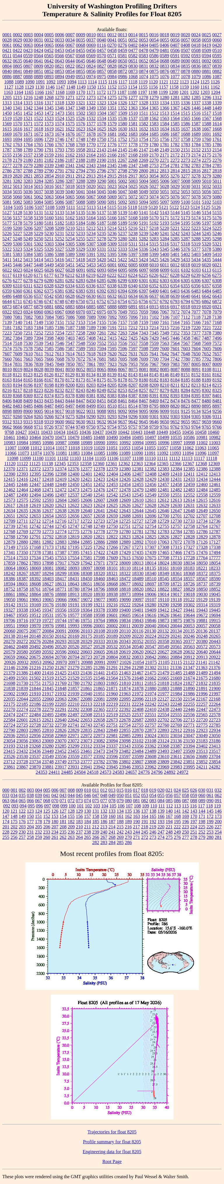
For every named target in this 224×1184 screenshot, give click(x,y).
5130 (28, 212)
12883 (60, 542)
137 (144, 811)
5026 (143, 186)
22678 (125, 719)
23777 (86, 761)
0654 (154, 60)
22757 (150, 725)
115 (185, 805)
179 (46, 821)
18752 (9, 589)
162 (128, 816)
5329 (80, 249)
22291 (60, 709)
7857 (80, 364)
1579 (112, 123)
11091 (150, 453)
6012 (175, 264)
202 (14, 826)
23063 (35, 740)
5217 (143, 228)
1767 (59, 144)
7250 (17, 332)
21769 (60, 683)
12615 (202, 500)
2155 (7, 155)
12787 (214, 531)
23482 (125, 751)
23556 (60, 756)
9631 (91, 421)
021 (169, 790)
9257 (7, 416)
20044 (176, 625)
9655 (185, 421)
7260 (91, 332)
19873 (163, 620)
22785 (214, 725)
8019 (17, 369)
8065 (101, 369)
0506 (175, 50)
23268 (35, 746)
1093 (61, 81)
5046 (112, 191)
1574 (59, 123)
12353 (73, 463)
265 (87, 837)
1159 (184, 87)
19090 (125, 599)
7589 (80, 348)
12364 (150, 463)
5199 (7, 228)
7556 (122, 343)
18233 (214, 568)
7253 (49, 332)
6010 (154, 264)
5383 (17, 254)
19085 (112, 599)
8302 (206, 390)
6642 (206, 296)
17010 (150, 542)
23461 (86, 751)
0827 (101, 66)
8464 (133, 400)
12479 (138, 489)
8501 (101, 406)
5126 (216, 207)
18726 (189, 583)
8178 (122, 379)
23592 (99, 756)
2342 (80, 165)
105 (112, 805)
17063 (163, 542)
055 (161, 795)
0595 (217, 55)
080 (128, 800)
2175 (206, 155)
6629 (80, 296)
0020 (185, 34)
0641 (38, 60)
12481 (163, 489)
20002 (112, 625)
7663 (28, 359)
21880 (150, 688)
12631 (189, 505)
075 (95, 800)
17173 (48, 547)
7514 (7, 343)
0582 (133, 55)
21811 (137, 683)
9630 (80, 421)
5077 (185, 196)
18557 (189, 578)
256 (14, 837)
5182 (59, 223)
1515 (185, 113)
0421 (7, 50)
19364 (86, 610)
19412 (163, 610)
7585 (49, 348)
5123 (184, 207)
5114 (101, 207)
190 (136, 821)
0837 (206, 66)
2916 (122, 175)
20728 (99, 657)
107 (129, 805)
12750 (112, 526)
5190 (133, 223)
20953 (35, 662)
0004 (38, 34)
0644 (70, 60)
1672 (38, 134)
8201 (80, 385)
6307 (206, 280)
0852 (49, 71)
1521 (28, 118)
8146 (164, 374)
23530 (22, 756)
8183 (164, 379)
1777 (122, 144)
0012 (112, 34)
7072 (175, 311)
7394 (38, 338)
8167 (49, 379)
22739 (60, 725)
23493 (163, 751)
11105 (100, 458)
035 (22, 795)
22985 (125, 735)
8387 (133, 395)
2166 (112, 155)
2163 (80, 155)
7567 (185, 343)
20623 (150, 651)
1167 (49, 92)
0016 (154, 34)
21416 (48, 672)
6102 (185, 270)
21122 (189, 662)
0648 (101, 60)
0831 (143, 66)
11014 (48, 447)
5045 (101, 191)
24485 (67, 772)
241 (112, 832)
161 (120, 816)
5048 (133, 191)
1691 (206, 134)
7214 (154, 327)
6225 (143, 275)
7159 (143, 322)
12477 (112, 489)
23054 (9, 740)
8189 (206, 379)
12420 (73, 479)
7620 (112, 353)
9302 (164, 416)
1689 (196, 134)
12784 (176, 531)
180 (54, 821)
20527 (86, 646)
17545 (48, 557)
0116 (101, 45)
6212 (69, 275)
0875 (154, 71)
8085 (164, 369)
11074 (36, 453)
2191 (112, 160)
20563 (189, 646)
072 (71, 800)
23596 (112, 756)
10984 (22, 442)
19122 (189, 599)
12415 (9, 479)
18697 (150, 583)
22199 (48, 704)
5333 (122, 249)
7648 (185, 353)
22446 (189, 709)
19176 (48, 604)
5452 (80, 264)
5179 (28, 223)
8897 (217, 406)
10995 (151, 442)
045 (79, 795)
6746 (38, 301)
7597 (133, 348)
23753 (73, 761)
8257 (143, 390)
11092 (162, 453)
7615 (80, 353)
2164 (91, 155)
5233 (80, 233)
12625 (112, 505)
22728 (35, 725)
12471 (48, 489)
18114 (137, 568)
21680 (214, 678)
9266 (49, 416)
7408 (91, 338)
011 (95, 790)
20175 (86, 636)
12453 (112, 484)
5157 (17, 217)
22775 (202, 725)
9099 (164, 411)
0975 (101, 76)
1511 (143, 113)
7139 (7, 322)
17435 (138, 552)
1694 (17, 139)
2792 (70, 170)
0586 (154, 55)
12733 (189, 521)
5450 (59, 264)
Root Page (112, 1161)
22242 (150, 704)
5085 (49, 202)
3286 (59, 181)
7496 (217, 338)
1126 (215, 81)
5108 (50, 207)
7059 (143, 311)
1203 (205, 92)
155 (71, 816)
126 (54, 811)
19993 (73, 625)
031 (210, 790)
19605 (125, 615)
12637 (48, 510)
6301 (143, 280)
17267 (125, 547)
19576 (60, 615)
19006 (150, 594)
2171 (164, 155)
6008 (143, 264)
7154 (91, 322)
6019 (196, 264)
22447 (202, 709)
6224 (132, 275)
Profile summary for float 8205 (112, 1141)
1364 (143, 107)
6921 (217, 306)
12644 (138, 510)
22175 (9, 704)
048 (103, 795)
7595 (112, 348)
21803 (99, 683)
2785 (217, 165)
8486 (38, 406)
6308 (217, 280)
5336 (143, 249)
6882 (59, 306)
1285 (196, 97)
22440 (176, 709)
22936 (9, 735)
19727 (48, 620)
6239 (195, 275)
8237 (70, 390)
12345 (60, 463)
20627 (163, 651)
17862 (22, 562)
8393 (175, 395)
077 (103, 800)
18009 (125, 562)
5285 (175, 238)
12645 (150, 510)
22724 (9, 725)
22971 (73, 735)
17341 (9, 552)
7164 (175, 322)
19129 (201, 599)
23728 (22, 761)
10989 (86, 442)
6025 (38, 270)
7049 (122, 311)
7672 (80, 359)
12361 (111, 463)
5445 (7, 264)
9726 (49, 426)
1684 (143, 134)
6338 (112, 285)
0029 (17, 39)
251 (193, 832)
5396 (122, 254)
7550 (91, 343)
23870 (35, 766)
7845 (49, 364)
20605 (99, 651)
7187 (70, 327)
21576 (125, 678)
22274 (22, 709)
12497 (60, 494)
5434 (196, 259)
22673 (112, 719)
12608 (112, 500)
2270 (154, 160)
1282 (185, 97)
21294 (125, 667)
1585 (175, 123)
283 (103, 842)
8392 (164, 395)
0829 (122, 66)
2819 (7, 175)
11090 (137, 453)
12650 (214, 510)
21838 (9, 688)
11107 (125, 458)
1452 (28, 113)
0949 (70, 76)
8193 (7, 385)
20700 (60, 657)
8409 (28, 400)
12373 (48, 468)
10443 (136, 432)
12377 (86, 468)
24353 (41, 772)
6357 (206, 285)
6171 (38, 275)
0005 (49, 34)
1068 (133, 76)
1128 (19, 87)
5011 (216, 181)
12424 (112, 479)
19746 (73, 620)
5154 (206, 212)
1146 (50, 87)
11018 (74, 447)
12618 (22, 505)
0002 (17, 34)
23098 (125, 740)
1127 (8, 87)
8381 (91, 395)
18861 (9, 594)
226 (210, 826)
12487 (9, 494)
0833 (164, 66)
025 (185, 790)
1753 (133, 139)
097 (47, 805)
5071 (122, 196)
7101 (143, 317)
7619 (101, 353)
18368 (189, 573)
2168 (133, 155)
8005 (196, 364)
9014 (49, 411)
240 (103, 832)
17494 (214, 552)
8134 (91, 374)
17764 (202, 557)
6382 (70, 291)
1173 (111, 92)
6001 (112, 264)
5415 (49, 259)
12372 (35, 468)
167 (169, 816)
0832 (154, 66)
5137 (101, 212)
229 (14, 832)
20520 (60, 646)
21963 (125, 693)
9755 (122, 426)
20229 (163, 636)
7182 (17, 327)
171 (201, 816)
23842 (176, 761)
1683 (133, 134)
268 (112, 837)
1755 (154, 139)
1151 (101, 87)
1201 (184, 92)
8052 (80, 369)
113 (177, 805)
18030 (176, 562)
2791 (59, 170)
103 (96, 805)
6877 (28, 306)
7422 (122, 338)
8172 (70, 379)
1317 (49, 102)
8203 (91, 385)
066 (30, 800)
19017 (176, 594)
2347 (133, 165)
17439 (150, 552)
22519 (112, 714)
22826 (60, 730)
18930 (99, 594)
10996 (163, 442)
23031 (163, 735)
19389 (112, 610)
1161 (204, 87)
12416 (22, 479)
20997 (112, 662)
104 (104, 805)
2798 (122, 170)
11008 (23, 447)
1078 (185, 76)
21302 (150, 667)
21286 (99, 667)
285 (120, 842)
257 (22, 837)
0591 (175, 55)
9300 (143, 416)
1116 (112, 81)
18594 (9, 583)
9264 (28, 416)
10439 (111, 432)
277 (185, 837)
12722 (86, 521)
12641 (99, 510)
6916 (164, 306)
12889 (125, 542)
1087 (217, 76)
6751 (91, 301)
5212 (91, 228)
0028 (7, 39)
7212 (133, 327)
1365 (154, 107)
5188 (112, 223)
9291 (101, 416)
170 (193, 816)
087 (185, 800)
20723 (86, 657)
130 (87, 811)
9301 (154, 416)
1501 (70, 113)
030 (201, 790)
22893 (163, 730)
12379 (112, 468)
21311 (163, 667)
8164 (17, 379)
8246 (91, 390)
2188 (80, 160)
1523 (49, 118)
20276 (35, 641)
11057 (162, 447)
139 (161, 811)
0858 (112, 71)
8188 (196, 379)
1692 (217, 134)
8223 (38, 390)
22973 (99, 735)
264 (79, 837)
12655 (60, 515)
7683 (112, 359)
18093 (74, 568)
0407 (175, 45)
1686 (164, 134)
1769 (80, 144)
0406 (164, 45)
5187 (101, 223)
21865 (99, 688)
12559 (214, 494)
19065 (48, 599)
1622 (70, 128)
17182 (60, 547)
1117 (122, 81)
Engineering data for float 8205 (112, 1151)
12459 (189, 484)
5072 (133, 196)
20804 (112, 657)
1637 (185, 128)
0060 (217, 39)
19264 (138, 604)
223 (185, 826)
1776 (112, 144)
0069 (91, 45)
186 (103, 821)
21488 (189, 672)
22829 (73, 730)
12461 (214, 484)
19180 (60, 604)
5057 (217, 191)
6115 (216, 270)
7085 (59, 317)
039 (38, 795)
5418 (80, 259)
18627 (48, 583)
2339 (49, 165)
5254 (70, 238)
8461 (122, 400)
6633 (122, 296)
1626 (112, 128)
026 (193, 790)
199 (210, 821)
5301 (28, 243)
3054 (154, 175)
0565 (49, 55)
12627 (138, 505)
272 (144, 837)
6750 (80, 301)
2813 (164, 170)
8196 (28, 385)
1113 (82, 81)
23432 (22, 751)
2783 (196, 165)
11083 (74, 453)
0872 (122, 71)
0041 (112, 39)
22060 (48, 698)
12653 (35, 515)
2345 (112, 165)
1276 (122, 97)
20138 (9, 636)
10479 (73, 437)
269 (120, 837)
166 (161, 816)
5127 (7, 212)
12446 (22, 484)
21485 (176, 672)
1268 (49, 97)
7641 (154, 353)
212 (95, 826)
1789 (28, 149)
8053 (91, 369)
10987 (61, 442)
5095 (154, 202)
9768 (9, 432)
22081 (99, 698)
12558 (202, 494)
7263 (122, 332)
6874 (17, 306)
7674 (91, 359)
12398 (60, 474)
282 (95, 842)
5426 (164, 259)
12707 (202, 515)
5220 (164, 228)
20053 (189, 625)
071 (63, 800)
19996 (86, 625)
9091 (112, 411)
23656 (189, 756)
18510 (150, 578)
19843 (138, 620)
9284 (80, 416)
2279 (28, 165)
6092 (91, 270)
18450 (86, 578)
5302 (38, 243)
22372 (112, 709)
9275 (70, 416)
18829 (189, 589)
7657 (217, 353)
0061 (7, 45)
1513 (164, 113)
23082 (99, 740)
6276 (7, 280)
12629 (163, 505)
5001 (112, 181)
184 (87, 821)
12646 (163, 510)
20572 (202, 646)
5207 (38, 228)
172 (210, 816)
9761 (164, 426)
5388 (59, 254)
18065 (22, 568)
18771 (60, 589)
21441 (99, 672)
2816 (196, 170)
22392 (125, 709)
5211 (80, 228)
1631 (133, 128)
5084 (38, 202)
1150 (91, 87)
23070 (60, 740)
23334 (99, 746)
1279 (154, 97)
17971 (99, 562)
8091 (196, 369)
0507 (185, 50)
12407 (138, 474)
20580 (22, 651)
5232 (70, 233)
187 (112, 821)
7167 (206, 322)
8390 (143, 395)
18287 (35, 573)
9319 (49, 421)
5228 (28, 233)
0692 (206, 60)
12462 (9, 489)
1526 (80, 118)
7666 (49, 359)
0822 (70, 66)
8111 (217, 369)
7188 (80, 327)
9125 (185, 411)
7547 (70, 343)
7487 (206, 338)
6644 (7, 301)
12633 (214, 505)
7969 (164, 364)
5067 (91, 196)
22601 (22, 719)
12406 (125, 474)
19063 (35, 599)
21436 (86, 672)
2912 (80, 175)
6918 (185, 306)
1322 (91, 102)
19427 (176, 610)
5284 (164, 238)
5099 (175, 202)
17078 (189, 542)
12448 (48, 484)
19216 (112, 604)
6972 (91, 311)
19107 (151, 599)
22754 (125, 725)
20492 (35, 646)
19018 (189, 594)
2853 (38, 175)
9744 (70, 426)
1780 (154, 144)
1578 (101, 123)
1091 (40, 81)
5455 (101, 264)
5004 (143, 181)
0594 (206, 55)
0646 (91, 60)
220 (161, 826)
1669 (7, 134)
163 (136, 816)
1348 (80, 107)
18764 (48, 589)
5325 (38, 249)
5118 (132, 207)
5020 (91, 186)
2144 (112, 149)
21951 (99, 693)
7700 (154, 359)
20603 (86, 651)
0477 (133, 50)
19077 (99, 599)
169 (185, 816)
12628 (150, 505)
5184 (80, 223)
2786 (7, 170)
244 (136, 832)
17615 (125, 557)
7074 (185, 311)
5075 (164, 196)
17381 (48, 552)
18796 (99, 589)
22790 (9, 730)
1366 (164, 107)
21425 (60, 672)
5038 (49, 191)
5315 (154, 243)
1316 (38, 102)
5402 (185, 254)
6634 (133, 296)
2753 (154, 165)
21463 (125, 672)
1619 (49, 128)
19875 (176, 620)
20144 (22, 636)
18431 (73, 578)
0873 (133, 71)
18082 (61, 568)
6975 (101, 311)
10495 (138, 437)
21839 (22, 688)
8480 (206, 400)
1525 (70, 118)
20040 (150, 625)
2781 (175, 165)
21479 (163, 672)
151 (38, 816)
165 (152, 816)
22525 (125, 714)
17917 (60, 562)
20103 (86, 630)
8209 (154, 385)
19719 (35, 620)
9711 (38, 426)
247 (161, 832)
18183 (189, 568)
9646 (154, 421)
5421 (112, 259)
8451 (101, 400)
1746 (59, 139)
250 (185, 832)
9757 (133, 426)
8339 (7, 395)
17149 (9, 547)
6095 (122, 270)
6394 (122, 291)
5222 (185, 228)
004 (38, 790)
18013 (138, 562)
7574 (7, 348)
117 (201, 805)
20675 (35, 657)
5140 (133, 212)
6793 (175, 301)
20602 (73, 651)
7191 (112, 327)
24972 (182, 772)
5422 (122, 259)
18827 (176, 589)
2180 (28, 160)
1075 (154, 76)
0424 (38, 50)
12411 (189, 474)
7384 (17, 338)
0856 (91, 71)
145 (210, 811)
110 (153, 805)
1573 (49, 123)
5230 (49, 233)
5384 (28, 254)
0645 (80, 60)
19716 (22, 620)
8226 (49, 390)
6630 (91, 296)
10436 (85, 432)
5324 (28, 249)
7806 (217, 359)
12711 (22, 521)
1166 (39, 92)
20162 (60, 636)
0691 (196, 60)
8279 (164, 390)
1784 (196, 144)
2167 (122, 155)
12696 (150, 515)
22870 (138, 730)
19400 (125, 610)
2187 (70, 160)
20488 (22, 646)
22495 (48, 714)
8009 (217, 364)
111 (161, 805)
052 (136, 795)
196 (185, 821)
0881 (206, 71)
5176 (217, 217)
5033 (217, 186)
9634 (112, 421)
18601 (22, 583)
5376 (185, 249)
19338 (22, 610)
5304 (59, 243)
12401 (86, 474)
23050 (214, 735)
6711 (17, 301)
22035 (9, 698)
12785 (189, 531)
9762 (175, 426)
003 (30, 790)
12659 (112, 515)
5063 (49, 196)
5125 (205, 207)
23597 (125, 756)
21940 (86, 693)
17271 (138, 547)
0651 (133, 60)
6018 (185, 264)
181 (63, 821)
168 (177, 816)
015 (120, 790)
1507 (112, 113)
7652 (206, 353)
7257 (70, 332)
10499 (163, 437)
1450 (7, 113)
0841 (17, 71)
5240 (154, 233)
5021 (101, 186)
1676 (70, 134)
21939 (73, 693)
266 (95, 837)
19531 (48, 615)
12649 (202, 510)
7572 (217, 343)
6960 (38, 311)
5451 (70, 264)
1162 (215, 87)
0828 (112, 66)
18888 (60, 594)
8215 (217, 385)
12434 (202, 479)
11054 (137, 447)
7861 (91, 364)
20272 (22, 641)
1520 (17, 118)
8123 (28, 374)
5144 (175, 212)
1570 (17, 123)
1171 (90, 92)
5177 (7, 223)
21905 (22, 693)
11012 (36, 447)
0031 (38, 39)
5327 (59, 249)
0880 (196, 71)
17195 (73, 547)
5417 (70, 259)
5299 (7, 243)
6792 (164, 301)
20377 (189, 641)
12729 (163, 521)
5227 (17, 233)
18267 (22, 573)
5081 (7, 202)
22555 (176, 714)
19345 (35, 610)
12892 (138, 542)
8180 (143, 379)
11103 (75, 458)
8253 (122, 390)
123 (30, 811)
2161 (59, 155)
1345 (49, 107)
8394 (185, 395)
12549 (150, 494)
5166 (112, 217)
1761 (217, 139)
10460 (213, 432)
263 (71, 837)
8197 (38, 385)
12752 (138, 526)
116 (193, 805)
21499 (9, 678)
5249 (28, 238)
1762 (7, 144)
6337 (101, 285)
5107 (39, 207)
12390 (9, 474)
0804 (7, 66)
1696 (38, 139)
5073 (143, 196)
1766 (49, 144)
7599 (154, 348)
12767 (214, 526)
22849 (112, 730)
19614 (138, 615)
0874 (143, 71)
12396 (48, 474)
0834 (175, 66)
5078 (196, 196)
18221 (201, 568)
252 (201, 832)
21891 (202, 688)
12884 (73, 542)
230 (22, 832)
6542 (49, 296)
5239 (143, 233)
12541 (99, 494)
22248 (176, 704)
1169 (70, 92)
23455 (73, 751)
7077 (196, 311)
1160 (194, 87)
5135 (80, 212)
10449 (162, 432)
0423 (28, 50)
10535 (176, 437)
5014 (28, 186)
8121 (17, 374)
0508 (196, 50)
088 (193, 800)
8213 (196, 385)
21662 (150, 678)
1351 (112, 107)
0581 (122, 55)
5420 (101, 259)
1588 (206, 123)
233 (46, 832)
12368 (201, 463)
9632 (101, 421)
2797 (112, 170)
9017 (59, 411)
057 (177, 795)
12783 (163, 531)
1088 (8, 81)
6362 (38, 291)
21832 (202, 683)
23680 (202, 756)
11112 (174, 458)
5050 (154, 191)
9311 (216, 416)
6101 (175, 270)
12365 (163, 463)
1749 (91, 139)
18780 (73, 589)
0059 (206, 39)
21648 (138, 678)
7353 (185, 332)
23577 (86, 756)
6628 (70, 296)
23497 (176, 751)
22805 (35, 730)
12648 (189, 510)
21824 (176, 683)
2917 (133, 175)
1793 (59, 149)
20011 (124, 625)
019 (152, 790)
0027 (217, 34)
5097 (164, 202)
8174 (91, 379)
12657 (86, 515)
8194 (17, 385)
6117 (7, 275)
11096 (200, 453)
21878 (138, 688)
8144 (143, 374)
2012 (91, 149)
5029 (175, 186)
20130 (150, 630)
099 (63, 805)
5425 (154, 259)
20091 (61, 630)
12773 (48, 531)
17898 (48, 562)
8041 (59, 369)
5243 (185, 233)
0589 (164, 55)
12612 (163, 500)
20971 (74, 662)
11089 (124, 453)
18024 (163, 562)
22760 (163, 725)
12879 (9, 542)
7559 (154, 343)
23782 (99, 761)
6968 (70, 311)
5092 (122, 202)
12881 (35, 542)
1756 (164, 139)
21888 (176, 688)
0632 (7, 60)
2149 (164, 149)
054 (152, 795)
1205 (7, 97)
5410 (217, 254)
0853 (59, 71)
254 (218, 832)
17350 (22, 552)
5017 (59, 186)
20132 (163, 630)
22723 (214, 719)
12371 (22, 468)
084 (161, 800)
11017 (61, 447)
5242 (175, 233)
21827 (189, 683)
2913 (91, 175)
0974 (91, 76)
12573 (9, 500)
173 (218, 816)
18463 (112, 578)
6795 (196, 301)
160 (112, 816)
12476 (99, 489)
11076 (48, 453)
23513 (202, 751)
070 (54, 800)
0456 (91, 50)
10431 (34, 432)
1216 (28, 97)
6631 (101, 296)
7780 (185, 359)
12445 (9, 484)
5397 (133, 254)
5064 (59, 196)
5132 (49, 212)
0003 (28, 34)
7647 (175, 353)
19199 (86, 604)
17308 (163, 547)
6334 (70, 285)
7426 (143, 338)
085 (169, 800)
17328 (202, 547)
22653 (86, 719)
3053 (143, 175)
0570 (101, 55)
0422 (17, 50)
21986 (189, 693)
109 (145, 805)
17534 (35, 557)
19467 (9, 615)
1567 (206, 118)
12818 (60, 536)
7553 (112, 343)
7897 (101, 364)
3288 (80, 181)
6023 (17, 270)
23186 (214, 740)
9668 (28, 426)
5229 (38, 233)
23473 (99, 751)
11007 (10, 447)
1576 (80, 123)
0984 (112, 76)
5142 (154, 212)
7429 (154, 338)
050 (120, 795)
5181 (49, 223)
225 (201, 826)
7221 (206, 327)
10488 (99, 437)
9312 (7, 421)
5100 (185, 202)
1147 (60, 87)
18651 (86, 583)
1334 (164, 102)
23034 (176, 735)
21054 (138, 662)
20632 (189, 651)
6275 (216, 275)
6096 (133, 270)
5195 (185, 223)
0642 (49, 60)
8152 (196, 374)
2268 (133, 160)
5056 (206, 191)
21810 (125, 683)
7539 (38, 343)
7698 (133, 359)
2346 (122, 165)
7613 (59, 353)
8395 (196, 395)
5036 (28, 191)
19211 (99, 604)
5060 (17, 196)
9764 (196, 426)
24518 (93, 772)
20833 (138, 657)
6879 (38, 306)
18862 (22, 594)
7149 (38, 322)
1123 (184, 81)
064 (14, 800)
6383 (80, 291)
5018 (70, 186)
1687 (175, 134)
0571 (112, 55)
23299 (73, 746)
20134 (176, 630)
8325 (217, 390)
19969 (22, 625)
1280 (164, 97)
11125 (35, 463)
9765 (206, 426)
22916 (189, 730)
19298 (176, 604)
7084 (49, 317)
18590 (214, 578)
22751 (112, 725)
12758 (189, 526)
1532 (91, 118)
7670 (70, 359)
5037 (38, 191)
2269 (143, 160)
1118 (132, 81)
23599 (138, 756)
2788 (28, 170)
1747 (70, 139)
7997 (185, 364)
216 (128, 826)
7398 (49, 338)
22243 (163, 704)
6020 (206, 264)
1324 (112, 102)
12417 (35, 479)
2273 (185, 160)
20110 (125, 630)
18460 (99, 578)
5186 (91, 223)
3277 (185, 175)
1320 (70, 102)
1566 (196, 118)
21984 (176, 693)
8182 (154, 379)
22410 (150, 709)
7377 (196, 332)
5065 (70, 196)
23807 (138, 761)
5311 (132, 243)
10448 (149, 432)
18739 (214, 583)
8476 (185, 400)
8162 (217, 374)
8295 (196, 390)
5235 (101, 233)
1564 (175, 118)
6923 (17, 311)
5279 (112, 238)
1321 (80, 102)
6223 (122, 275)
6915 (154, 306)
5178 (17, 223)
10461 (9, 437)
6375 (49, 291)
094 (23, 805)
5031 (196, 186)
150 (30, 816)
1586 (185, 123)
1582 (143, 123)
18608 (35, 583)
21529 (73, 678)
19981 (60, 625)
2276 (217, 160)
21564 (112, 678)
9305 (196, 416)
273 (152, 837)
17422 (99, 552)
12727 (138, 521)
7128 (206, 317)
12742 (35, 526)
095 (31, 805)
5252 (59, 238)
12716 (60, 521)
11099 (25, 458)
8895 (206, 406)
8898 (7, 411)
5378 (206, 249)
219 (152, 826)
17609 (112, 557)
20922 (214, 657)
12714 (48, 521)
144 (201, 811)
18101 (112, 568)
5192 (154, 223)
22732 (48, 725)
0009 (80, 34)
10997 (176, 442)
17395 (73, 552)
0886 (7, 76)
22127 (163, 698)
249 (177, 832)
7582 (38, 348)
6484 (206, 291)
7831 (17, 364)
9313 (17, 421)
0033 (59, 39)
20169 (73, 636)
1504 (101, 113)
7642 (164, 353)
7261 (101, 332)
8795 (154, 406)
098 (55, 805)
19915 (214, 620)
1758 (185, 139)
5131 (38, 212)
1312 (217, 97)
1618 (38, 128)
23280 (48, 746)
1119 (143, 81)
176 (22, 821)
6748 (59, 301)
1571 (28, 123)
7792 (206, 359)
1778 (133, 144)
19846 (150, 620)
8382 (101, 395)
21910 (35, 693)
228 (5, 832)
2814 (175, 170)
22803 (22, 730)
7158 (133, 322)
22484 (35, 714)
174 (5, 821)
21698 (9, 683)
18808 (112, 589)
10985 (35, 442)
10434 (59, 432)
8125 (38, 374)
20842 (150, 657)
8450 (91, 400)
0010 (91, 34)
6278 (28, 280)
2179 (17, 160)
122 (22, 811)
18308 (86, 573)
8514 (133, 406)
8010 (7, 369)
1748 (80, 139)
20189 (112, 636)
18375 (214, 573)
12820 (86, 536)
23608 (150, 756)
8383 (112, 395)
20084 (48, 630)
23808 (150, 761)
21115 (176, 662)
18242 (9, 573)
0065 (49, 45)
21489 (202, 672)
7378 (206, 332)
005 (46, 790)
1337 (196, 102)
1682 (122, 134)
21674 (189, 678)
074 (87, 800)
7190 (101, 327)
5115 (111, 207)
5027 (154, 186)
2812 (154, 170)
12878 (214, 536)
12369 (214, 463)
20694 (48, 657)
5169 (143, 217)
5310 (122, 243)
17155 (22, 547)
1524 (59, 118)
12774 (60, 531)
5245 (206, 233)
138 (152, 811)
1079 (196, 76)
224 (193, 826)
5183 (70, 223)
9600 (59, 421)
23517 (214, 751)
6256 (206, 275)
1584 (164, 123)
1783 (185, 144)
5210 (70, 228)
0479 (154, 50)
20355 (150, 641)
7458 (185, 338)
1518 (217, 113)
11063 (200, 447)
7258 (80, 332)
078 (112, 800)
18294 (48, 573)
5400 (164, 254)
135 (128, 811)
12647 (176, 510)
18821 (150, 589)
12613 (176, 500)
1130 (39, 87)
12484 (202, 489)
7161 (164, 322)
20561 (176, 646)
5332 (112, 249)
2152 (196, 149)
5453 (91, 264)
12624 (99, 505)
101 (80, 805)
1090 (29, 81)
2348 (143, 165)
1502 (80, 113)
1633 (154, 128)
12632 (202, 505)
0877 (175, 71)
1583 (154, 123)
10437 (98, 432)
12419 (60, 479)
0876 (164, 71)
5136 (91, 212)
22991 (138, 735)
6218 (80, 275)
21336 (176, 667)
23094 (112, 740)
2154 (217, 149)
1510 (133, 113)
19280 (150, 604)
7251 (28, 332)
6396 (133, 291)
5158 (28, 217)
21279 (73, 667)
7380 (217, 332)
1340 (7, 107)
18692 (138, 583)
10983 (9, 442)
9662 (7, 426)
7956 (143, 364)
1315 (28, 102)
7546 (59, 343)
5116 (122, 207)
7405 (80, 338)
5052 (175, 191)
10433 (46, 432)
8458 (112, 400)
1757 (175, 139)
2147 (143, 149)
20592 (48, 651)
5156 (7, 217)
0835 (185, 66)
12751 (125, 526)
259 (38, 837)
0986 (122, 76)
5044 (91, 191)
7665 (38, 359)
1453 (38, 113)
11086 (112, 453)
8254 (133, 390)
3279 (206, 175)
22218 (99, 704)
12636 (35, 510)
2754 (164, 165)
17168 (35, 547)
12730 (176, 521)
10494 (125, 437)
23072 (73, 740)
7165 (185, 322)
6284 (91, 280)
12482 (176, 489)
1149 (80, 87)
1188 (132, 92)
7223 (7, 332)
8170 (59, 379)
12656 (73, 515)
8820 (175, 406)
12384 (176, 468)
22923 (202, 730)
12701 (176, 515)
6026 (49, 270)
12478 (125, 489)
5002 (122, 181)
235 (63, 832)
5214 (112, 228)
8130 (80, 374)
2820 (17, 175)
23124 (163, 740)
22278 (35, 709)
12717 (73, 521)
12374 (60, 468)
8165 (28, 379)
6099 (164, 270)
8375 (59, 395)
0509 (206, 50)
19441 (189, 610)
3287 (70, 181)
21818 (163, 683)
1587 (196, 123)
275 (169, 837)
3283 (28, 181)
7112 (185, 317)
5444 (217, 259)
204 (30, 826)
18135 (150, 568)
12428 (138, 479)
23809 (163, 761)
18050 (202, 562)
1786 (217, 144)
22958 (48, 735)
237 (79, 832)
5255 (80, 238)
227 (218, 826)
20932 (23, 662)
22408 (138, 709)
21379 (9, 672)
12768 (9, 531)
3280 (217, 175)
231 (30, 832)
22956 (35, 735)
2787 (17, 170)
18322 (125, 573)
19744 (60, 620)
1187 (121, 92)
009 (79, 790)
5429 (175, 259)
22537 (138, 714)
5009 (196, 181)
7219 (185, 327)
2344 (101, 165)
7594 (101, 348)
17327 (189, 547)
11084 (86, 453)
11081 (61, 453)
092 (6, 805)
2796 (101, 170)
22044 (22, 698)
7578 (28, 348)
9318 (38, 421)
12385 (189, 468)
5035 (17, 191)
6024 (28, 270)
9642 (133, 421)
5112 (80, 207)
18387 (22, 578)
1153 (122, 87)
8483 (17, 406)
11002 (202, 442)
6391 (91, 291)
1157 (163, 87)
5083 (28, 202)
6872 (217, 301)
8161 (206, 374)
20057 (202, 625)
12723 (99, 521)
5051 (164, 191)
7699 (143, 359)
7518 (17, 343)
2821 (28, 175)
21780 (73, 683)
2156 (17, 155)
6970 (80, 311)
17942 (86, 562)
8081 (143, 369)
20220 (138, 636)
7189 (91, 327)
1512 (154, 113)
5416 (59, 259)
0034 (70, 39)
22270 (9, 709)
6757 (154, 301)
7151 (59, 322)
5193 (164, 223)
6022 (7, 270)
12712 (35, 521)
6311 (27, 285)
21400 (35, 672)
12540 (86, 494)
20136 (201, 630)
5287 (185, 238)
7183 (28, 327)
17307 (150, 547)
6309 (7, 285)
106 (121, 805)
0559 (28, 55)
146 (218, 811)
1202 (194, 92)
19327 (9, 610)
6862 (206, 301)
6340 (133, 285)
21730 (22, 683)
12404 (112, 474)
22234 (138, 704)
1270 (59, 97)
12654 (48, 515)
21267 (60, 667)
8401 (217, 395)
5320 (206, 243)
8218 (28, 390)
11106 (112, 458)
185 (95, 821)
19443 (202, 610)
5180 (38, 223)
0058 (196, 39)
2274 (196, 160)
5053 (185, 191)
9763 (185, 426)
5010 (206, 181)
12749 (99, 526)
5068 (101, 196)
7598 (143, 348)
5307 (91, 243)
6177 (48, 275)
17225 (86, 547)
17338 (214, 547)
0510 (217, 50)
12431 (176, 479)
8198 (49, 385)
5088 (80, 202)
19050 (9, 599)
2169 (143, 155)
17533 (22, 557)
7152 (70, 322)
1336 (185, 102)
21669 (176, 678)
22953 (22, 735)
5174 (196, 217)
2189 (91, 160)
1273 (91, 97)
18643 (73, 583)
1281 (175, 97)
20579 (9, 651)
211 (87, 826)
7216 (175, 327)
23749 (60, 761)
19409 (150, 610)
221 (169, 826)
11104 (88, 458)
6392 (101, 291)
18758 (22, 589)
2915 (112, 175)
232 (38, 832)
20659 (9, 657)
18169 (176, 568)
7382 (7, 338)
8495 (59, 406)
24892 (170, 772)
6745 (28, 301)
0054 (154, 39)
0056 (175, 39)
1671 (28, 134)
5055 (196, 191)
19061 (22, 599)
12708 (214, 515)
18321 (112, 573)
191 (144, 821)
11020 (99, 447)
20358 (163, 641)
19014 (163, 594)
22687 (138, 719)
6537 (38, 296)
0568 (80, 55)
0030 (28, 39)
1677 (80, 134)
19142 (9, 604)
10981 (202, 437)
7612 (49, 353)
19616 (150, 615)
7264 (133, 332)
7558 (143, 343)
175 (14, 821)
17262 (99, 547)
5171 (164, 217)
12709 (9, 521)
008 (71, 790)
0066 (59, 45)
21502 (35, 678)
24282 (214, 766)
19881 (202, 620)
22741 (73, 725)
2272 (175, 160)
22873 (150, 730)
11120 (9, 463)
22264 (214, 704)
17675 (150, 557)
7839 (38, 364)
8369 (28, 395)
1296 (206, 97)
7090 (101, 317)
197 (193, 821)
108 (137, 805)
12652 (22, 515)
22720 (202, 719)
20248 (202, 636)
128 (71, 811)
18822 (163, 589)
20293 (60, 641)
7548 (80, 343)
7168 (217, 322)
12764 (202, 526)
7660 (7, 359)
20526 (73, 646)
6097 (143, 270)
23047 (189, 735)
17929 (73, 562)
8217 (17, 390)
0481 (164, 50)
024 (177, 790)
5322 (7, 249)
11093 (175, 453)
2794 (80, 170)
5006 (164, 181)
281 (218, 837)
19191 (73, 604)
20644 (214, 651)
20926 (10, 662)
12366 (175, 463)
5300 (17, 243)
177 (30, 821)
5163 (80, 217)
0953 (80, 76)
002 (22, 790)
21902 (9, 693)
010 (87, 790)
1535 (112, 118)
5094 (143, 202)
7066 (154, 311)
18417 (60, 578)
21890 (189, 688)
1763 (17, 144)
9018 (70, 411)
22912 (176, 730)
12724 (112, 521)
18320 (99, 573)
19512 (35, 615)
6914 (143, 306)
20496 (48, 646)
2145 (122, 149)
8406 (7, 400)
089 (201, 800)
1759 (196, 139)
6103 (196, 270)
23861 (9, 766)
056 (169, 795)
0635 (17, 60)
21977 (163, 693)
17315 (176, 547)
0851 (38, 71)
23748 (48, 761)
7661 (17, 359)
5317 (175, 243)
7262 (112, 332)
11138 (47, 463)
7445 (164, 338)
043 (63, 795)
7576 (17, 348)
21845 (48, 688)
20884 (176, 657)
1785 (206, 144)
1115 (102, 81)
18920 (86, 594)
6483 (196, 291)
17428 (112, 552)
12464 (22, 489)
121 (14, 811)
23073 (86, 740)
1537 (133, 118)
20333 (99, 641)
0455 (80, 50)
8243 (80, 390)
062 (218, 795)
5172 (175, 217)
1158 (173, 87)
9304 (185, 416)
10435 (72, 432)
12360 (98, 463)
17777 (214, 557)
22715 (189, 719)
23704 (214, 756)
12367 (188, 463)
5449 (49, 264)
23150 (189, 740)
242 (120, 832)
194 (169, 821)
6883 (70, 306)
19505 (22, 615)
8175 (101, 379)
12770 (35, 531)
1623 (80, 128)
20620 (138, 651)
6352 (154, 285)
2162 (70, 155)
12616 (214, 500)
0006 (59, 34)
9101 (175, 411)
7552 (101, 343)
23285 (60, 746)
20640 (202, 651)
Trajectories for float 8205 (112, 1131)
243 (128, 832)
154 (63, 816)
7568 (196, 343)
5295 (206, 238)
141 (177, 811)
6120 (27, 275)
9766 (217, 426)
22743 (86, 725)
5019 (80, 186)
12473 (73, 489)
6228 (174, 275)
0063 (28, 45)
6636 (143, 296)
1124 (194, 81)
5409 (206, 254)
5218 (154, 228)
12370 (9, 468)
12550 (163, 494)
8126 (49, 374)
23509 (189, 751)
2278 (17, 165)
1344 (38, 107)
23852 (202, 761)
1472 (49, 113)
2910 (59, 175)
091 (218, 800)
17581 (86, 557)
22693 (150, 719)
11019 (86, 447)
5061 (28, 196)
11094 (188, 453)
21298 (138, 667)
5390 (80, 254)
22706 (176, 719)
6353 (164, 285)
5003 (133, 181)
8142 (122, 374)
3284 (38, 181)
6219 (90, 275)
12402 (99, 474)
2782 (185, 165)
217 (136, 826)
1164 (18, 92)
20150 (48, 636)
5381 (7, 254)
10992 (125, 442)
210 (79, 826)
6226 (153, 275)
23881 (48, 766)
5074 (154, 196)
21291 (112, 667)
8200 (70, 385)
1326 (122, 102)
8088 (185, 369)
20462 (9, 646)
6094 (112, 270)
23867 (22, 766)
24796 (157, 772)
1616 (17, 128)
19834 (125, 620)
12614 (189, 500)
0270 (112, 45)
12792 (48, 536)
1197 (142, 92)
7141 (28, 322)
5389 (70, 254)
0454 (70, 50)
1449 (217, 107)
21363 (201, 667)
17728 (189, 557)
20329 (86, 641)
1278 (143, 97)
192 (152, 821)
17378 (35, 552)
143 (193, 811)
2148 (154, 149)
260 (46, 837)
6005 (133, 264)
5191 (143, 223)
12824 (138, 536)
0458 (112, 50)
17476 (202, 552)
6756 (143, 301)
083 (152, 800)
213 (103, 826)
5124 (195, 207)
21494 (214, 672)
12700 (163, 515)
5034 (7, 191)
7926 (122, 364)
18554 (176, 578)
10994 (138, 442)
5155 (217, 212)
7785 (196, 359)
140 (169, 811)
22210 (73, 704)
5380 (217, 249)
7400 (59, 338)
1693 (7, 139)
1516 (196, 113)
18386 (9, 578)
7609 (17, 353)
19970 (35, 625)
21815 (150, 683)
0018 (164, 34)
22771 (189, 725)
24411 (54, 772)
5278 (101, 238)
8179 (133, 379)
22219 (112, 704)
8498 (80, 406)
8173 (80, 379)
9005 (38, 411)
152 (46, 816)
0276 (122, 45)
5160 (49, 217)
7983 (175, 364)
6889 (122, 306)
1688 (185, 134)
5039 (59, 191)
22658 (99, 719)
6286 (112, 280)
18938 (112, 594)
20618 (112, 651)
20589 (35, 651)
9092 (122, 411)
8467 (143, 400)
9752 (101, 426)
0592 (185, 55)
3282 (17, 181)
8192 (217, 379)
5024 (122, 186)
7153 (80, 322)
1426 (185, 107)
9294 (122, 416)
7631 (133, 353)
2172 (175, 155)
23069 (48, 740)
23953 (138, 766)
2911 (69, 175)
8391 (154, 395)
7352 (175, 332)
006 (54, 790)
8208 (143, 385)
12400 (73, 474)
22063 (60, 698)
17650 (138, 557)
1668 (217, 128)
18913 (73, 594)
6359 (7, 291)
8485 (28, 406)
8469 (154, 400)
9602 (70, 421)
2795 (91, 170)
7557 (133, 343)
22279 (48, 709)
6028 (70, 270)
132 (103, 811)
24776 (144, 772)
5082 (17, 202)
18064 (9, 568)
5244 (196, 233)
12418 (48, 479)
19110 (163, 599)
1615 (7, 128)
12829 (202, 536)
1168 (59, 92)
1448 (206, 107)
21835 (214, 683)
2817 (206, 170)
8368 (17, 395)
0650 (122, 60)
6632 (112, 296)
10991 (112, 442)
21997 (214, 693)
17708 (163, 557)
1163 (8, 92)
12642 (112, 510)
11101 (50, 458)
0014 (133, 34)
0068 (80, 45)
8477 (196, 400)
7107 (175, 317)
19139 (214, 599)
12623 (86, 505)
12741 (22, 526)
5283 (154, 238)
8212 (185, 385)
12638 (60, 510)
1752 (122, 139)
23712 (9, 761)
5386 (49, 254)
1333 (154, 102)
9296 (133, 416)
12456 (150, 484)
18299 (60, 573)
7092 (112, 317)
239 (95, 832)
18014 (150, 562)
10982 (214, 437)
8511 (122, 406)
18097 (86, 568)
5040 (70, 191)
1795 (70, 149)
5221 (175, 228)
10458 (200, 432)
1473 (59, 113)
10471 (60, 437)
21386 (22, 672)
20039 (138, 625)
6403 (175, 291)
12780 (125, 531)
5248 (17, 238)
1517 (206, 113)
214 (112, 826)
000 (5, 790)
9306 (206, 416)
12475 (86, 489)
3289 (91, 181)
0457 (101, 50)
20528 (99, 646)
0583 (143, 55)
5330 (91, 249)
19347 (48, 610)
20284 (48, 641)
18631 (60, 583)
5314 (143, 243)
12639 (73, 510)
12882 (48, 542)
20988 (87, 662)
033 (5, 795)
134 (120, 811)
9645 (143, 421)
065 (22, 800)
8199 (59, 385)
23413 (214, 746)
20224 (150, 636)
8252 (112, 390)
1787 (7, 149)
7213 (143, 327)
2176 (217, 155)
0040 (101, 39)
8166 (38, 379)
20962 (48, 662)
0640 (28, 60)
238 (87, 832)
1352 (122, 107)
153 (54, 816)
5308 (101, 243)
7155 (101, 322)
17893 (35, 562)
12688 (125, 515)
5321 (217, 243)
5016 (49, 186)
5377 (196, 249)
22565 (202, 714)
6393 (112, 291)
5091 (112, 202)
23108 (150, 740)
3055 (164, 175)
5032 (206, 186)
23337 (112, 746)
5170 (154, 217)
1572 (38, 123)
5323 (17, 249)
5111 (70, 207)
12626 (125, 505)
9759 (154, 426)
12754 (150, 526)
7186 (59, 327)
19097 (138, 599)
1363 (133, 107)
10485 (86, 437)
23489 (150, 751)
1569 (7, 123)
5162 (70, 217)
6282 (70, 280)
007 (63, 790)
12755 (163, 526)
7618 (91, 353)
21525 (60, 678)
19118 (176, 599)
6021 (217, 264)
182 (71, 821)
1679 (101, 134)
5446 (17, 264)
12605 (73, 500)
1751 (112, 139)
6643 (217, 296)
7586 (59, 348)
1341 (17, 107)
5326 (49, 249)
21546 (99, 678)
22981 (112, 735)
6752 (101, 301)
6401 (164, 291)
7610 (28, 353)
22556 (189, 714)
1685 (154, 134)
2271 (164, 160)
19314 (202, 604)
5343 (154, 249)
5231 (59, 233)
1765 (38, 144)
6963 (49, 311)
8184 (175, 379)
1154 (132, 87)
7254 (59, 332)
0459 (122, 50)
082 (144, 800)
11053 (124, 447)
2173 (185, 155)
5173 (185, 217)
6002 (122, 264)
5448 (38, 264)
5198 (217, 223)
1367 (175, 107)
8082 (154, 369)
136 (136, 811)
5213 (101, 228)
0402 (133, 45)
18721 (176, 583)
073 (79, 800)
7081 (17, 317)
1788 (17, 149)
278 (193, 837)
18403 (48, 578)
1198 (152, 92)
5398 (143, 254)
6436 (185, 291)
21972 (138, 693)
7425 (133, 338)
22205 (60, 704)
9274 (59, 416)
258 (30, 837)
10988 (74, 442)
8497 (70, 406)
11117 (199, 458)
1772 (101, 144)
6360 (17, 291)
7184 (38, 327)
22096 (138, 698)
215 (120, 826)
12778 (99, 531)
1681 (112, 134)
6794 (185, 301)
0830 (133, 66)
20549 (163, 646)
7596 (122, 348)
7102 (154, 317)
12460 (202, 484)
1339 (217, 102)
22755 (138, 725)
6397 (143, 291)
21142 (214, 662)
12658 (99, 515)
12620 (48, 505)
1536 (122, 118)
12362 (124, 463)
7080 (7, 317)
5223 (196, 228)
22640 (60, 719)
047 (95, 795)
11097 (213, 453)
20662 (22, 657)
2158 (38, 155)
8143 (133, 374)
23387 (176, 746)
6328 (49, 285)
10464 (35, 437)
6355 (185, 285)
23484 (138, 751)
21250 (48, 667)
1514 (175, 113)
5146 (196, 212)
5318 (185, 243)
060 (201, 795)
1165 (29, 92)
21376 (214, 667)
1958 (80, 149)
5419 (91, 259)
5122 (174, 207)
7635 (143, 353)
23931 (73, 766)
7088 (80, 317)
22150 (176, 698)
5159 (38, 217)
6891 (133, 306)
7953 (133, 364)
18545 (163, 578)
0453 (59, 50)
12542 (112, 494)
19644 (189, 615)
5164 (91, 217)
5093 (133, 202)
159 (103, 816)
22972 (86, 735)
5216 (133, 228)
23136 (176, 740)
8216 (7, 390)
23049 (202, 735)
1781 (164, 144)
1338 (206, 102)
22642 (73, 719)
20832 (125, 657)
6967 (59, 311)
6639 (175, 296)
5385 (38, 254)
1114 (92, 81)
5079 (206, 196)
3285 (49, 181)
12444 (214, 479)
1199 (163, 92)
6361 (28, 291)
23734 (35, 761)
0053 (143, 39)
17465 (163, 552)
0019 (175, 34)
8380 (80, 395)
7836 (28, 364)
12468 (35, 489)
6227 (164, 275)
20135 (189, 630)
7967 (154, 364)
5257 (91, 238)
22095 (125, 698)
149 (22, 816)
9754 (112, 426)
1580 (122, 123)
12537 (73, 494)
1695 (28, 139)
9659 (206, 421)
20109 (112, 630)
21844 (35, 688)
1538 (143, 118)
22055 (35, 698)
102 (88, 805)
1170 (80, 92)
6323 (38, 285)
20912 (189, 657)
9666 (17, 426)
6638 (164, 296)
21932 (60, 693)
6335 (80, 285)
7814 (7, 364)
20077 (35, 630)
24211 (201, 766)
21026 (125, 662)
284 (112, 842)
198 (201, 821)
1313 (7, 102)
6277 (17, 280)
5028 (164, 186)
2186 (59, 160)
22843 (99, 730)
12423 (99, 479)
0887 (17, 76)
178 (38, 821)
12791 (35, 536)
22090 (112, 698)
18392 (35, 578)
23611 (176, 756)
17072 (176, 542)
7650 (196, 353)
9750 (91, 426)
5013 (17, 186)
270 (128, 837)
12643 (125, 510)
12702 (189, 515)
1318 (59, 102)
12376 (73, 468)
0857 (101, 71)
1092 (50, 81)
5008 (185, 181)
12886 (99, 542)
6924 (28, 311)
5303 (49, 243)
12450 (73, 484)
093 (14, 805)
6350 (143, 285)
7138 (216, 317)
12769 (22, 531)
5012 (7, 186)
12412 (202, 474)
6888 (112, 306)
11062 (188, 447)
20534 (125, 646)
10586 (189, 437)
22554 (163, 714)
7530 (28, 343)
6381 (59, 291)
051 (128, 795)
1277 (133, 97)
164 (144, 816)
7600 (164, 348)
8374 (49, 395)
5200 (17, 228)
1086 (206, 76)
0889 (38, 76)
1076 (164, 76)
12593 (48, 500)
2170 (154, 155)
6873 (7, 306)
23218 (22, 746)
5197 (206, 223)
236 (71, 832)
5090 (101, 202)
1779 (143, 144)
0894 (59, 76)
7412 (101, 338)
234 (54, 832)
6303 (164, 280)
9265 (38, 416)
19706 (9, 620)
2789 (38, 170)
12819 (73, 536)
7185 (49, 327)
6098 (154, 270)
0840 (7, 71)
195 (177, 821)
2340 (59, 165)
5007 (175, 181)
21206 (22, 667)
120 (5, 811)
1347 (70, 107)
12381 (138, 468)
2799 (133, 170)
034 (14, 795)
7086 (70, 317)
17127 (214, 542)
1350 (101, 107)
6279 (38, 280)
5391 (91, 254)
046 (87, 795)
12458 (176, 484)
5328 (70, 249)
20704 (73, 657)
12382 (150, 468)
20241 (176, 636)
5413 (28, 259)
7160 (154, 322)
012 (103, 790)
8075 (133, 369)
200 (218, 821)
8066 (112, 369)
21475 (150, 672)
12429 (150, 479)
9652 (175, 421)
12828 (189, 536)
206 (46, 826)
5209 (59, 228)
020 (161, 790)
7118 (195, 317)
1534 (101, 118)
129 (79, 811)
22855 (125, 730)
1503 (91, 113)
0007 (70, 34)
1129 (29, 87)
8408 (17, 400)
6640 (185, 296)
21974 (150, 693)
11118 (211, 458)
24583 (118, 772)
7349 (164, 332)
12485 (214, 489)
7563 (164, 343)
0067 (70, 45)
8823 (185, 406)
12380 (125, 468)
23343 (125, 746)
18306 (73, 573)
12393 (22, 474)
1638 (196, 128)
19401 (138, 610)
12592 (35, 500)
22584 (9, 719)
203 (22, 826)
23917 (60, 766)
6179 (59, 275)
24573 (105, 772)
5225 (217, 228)
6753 (112, 301)
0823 (80, 66)
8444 (70, 400)
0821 (59, 66)
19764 (99, 620)
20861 (163, 657)
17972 (112, 562)
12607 (99, 500)
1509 (122, 113)
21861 (86, 688)
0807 (28, 66)
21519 (48, 678)
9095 (143, 411)
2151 (185, 149)
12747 (73, 526)
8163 (7, 379)
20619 (125, 651)
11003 (214, 442)
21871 (112, 688)
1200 (173, 92)
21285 (86, 667)
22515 (99, 714)
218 (144, 826)
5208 (49, 228)
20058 (214, 625)
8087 (175, 369)
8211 (174, 385)
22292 (73, 709)
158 (95, 816)
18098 (99, 568)
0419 (206, 45)
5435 (206, 259)
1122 (173, 81)
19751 (86, 620)
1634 (164, 128)
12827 (176, 536)
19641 (176, 615)
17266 (112, 547)
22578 (214, 714)
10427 (21, 432)
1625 (101, 128)
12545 (138, 494)
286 (128, 842)
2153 (206, 149)
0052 (133, 39)
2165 (101, 155)
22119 (150, 698)
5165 (101, 217)
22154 (189, 698)
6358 (217, 285)
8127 (59, 374)
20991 (100, 662)
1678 (91, 134)
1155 (143, 87)
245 (144, 832)
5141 (143, 212)
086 (177, 800)
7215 (164, 327)
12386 (202, 468)
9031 (91, 411)
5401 (175, 254)
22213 (86, 704)
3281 (7, 181)
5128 (17, 212)
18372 (202, 573)
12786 (202, 531)
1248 (38, 97)
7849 (59, 364)
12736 (214, 521)
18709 (163, 583)
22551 (150, 714)
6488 (17, 296)
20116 (137, 630)
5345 (164, 249)
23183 (202, 740)
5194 (175, 223)
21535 (86, 678)
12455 (138, 484)
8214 (206, 385)
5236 (112, 233)
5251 (49, 238)
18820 (138, 589)
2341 (70, 165)
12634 (9, 510)
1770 (91, 144)
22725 (22, 725)
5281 (133, 238)
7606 (217, 348)
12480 (150, 489)
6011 (164, 264)
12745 (60, 526)
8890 (196, 406)
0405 (154, 45)
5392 (101, 254)
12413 (214, 474)
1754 (143, 139)
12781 (138, 531)
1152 (111, 87)
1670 (17, 134)
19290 (163, 604)
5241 (164, 233)
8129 (70, 374)
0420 (217, 45)
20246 (189, 636)
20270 (9, 641)
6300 (133, 280)
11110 (150, 458)
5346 (175, 249)
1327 (133, 102)
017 (136, 790)
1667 (206, 128)
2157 (28, 155)
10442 (124, 432)
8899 (17, 411)
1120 (153, 81)
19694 (214, 615)
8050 (70, 369)
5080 (217, 196)
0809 (38, 66)
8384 (122, 395)
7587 (70, 348)
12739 (9, 526)
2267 (122, 160)
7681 (101, 359)
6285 (101, 280)
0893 (49, 76)
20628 (176, 651)
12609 (125, 500)
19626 (163, 615)
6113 (206, 270)
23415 (9, 751)
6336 (91, 285)
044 (71, 795)
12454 (125, 484)
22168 (214, 698)
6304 (175, 280)
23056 (22, 740)
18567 (202, 578)
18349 (163, 573)
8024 (28, 369)
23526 (9, 756)
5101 (196, 202)
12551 (176, 494)
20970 (61, 662)
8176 (112, 379)
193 (161, 821)
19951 (9, 625)
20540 (138, 646)
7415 (112, 338)
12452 (99, 484)
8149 (175, 374)
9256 (217, 411)
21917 (48, 693)
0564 (38, 55)
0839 (217, 66)
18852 (214, 589)
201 (5, 826)
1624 (91, 128)
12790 (22, 536)
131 (95, 811)
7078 (206, 311)
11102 (63, 458)
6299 (122, 280)
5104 (8, 207)
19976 (48, 625)
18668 (112, 583)
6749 (70, 301)
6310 (17, 285)
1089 (19, 81)
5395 (112, 254)
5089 (91, 202)
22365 (99, 709)
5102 (206, 202)
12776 (86, 531)
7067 (164, 311)
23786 (112, 761)
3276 (175, 175)
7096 (133, 317)
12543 (125, 494)
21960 (112, 693)
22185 (22, 704)
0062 (17, 45)
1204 (215, 92)
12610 (138, 500)
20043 (163, 625)
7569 (206, 343)
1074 (143, 76)
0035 (80, 39)
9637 (122, 421)
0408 (185, 45)
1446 (196, 107)
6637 (154, 296)
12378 (99, 468)
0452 (49, 50)
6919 (196, 306)
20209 (125, 636)
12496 (48, 494)
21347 (189, 667)
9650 (164, 421)
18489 (138, 578)
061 (210, 795)
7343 (143, 332)
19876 (189, 620)
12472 (60, 489)
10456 (188, 432)
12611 (150, 500)
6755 (133, 301)
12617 (9, 505)
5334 (133, 249)
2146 (133, 149)
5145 (185, 212)
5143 (164, 212)
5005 (154, 181)
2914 (101, 175)
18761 (35, 589)
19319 (214, 604)
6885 (91, 306)
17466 (176, 552)
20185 (99, 636)
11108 (138, 458)
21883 (163, 688)
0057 (185, 39)
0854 (70, 71)
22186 (35, 704)
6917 (175, 306)
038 (30, 795)
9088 (101, 411)
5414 (38, 259)
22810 (48, 730)
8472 (164, 400)
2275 (206, 160)
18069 (35, 568)
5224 (206, 228)
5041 (80, 191)
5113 (91, 207)
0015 (143, 34)
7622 (122, 353)
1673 (49, 134)
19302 (189, 604)
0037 (91, 39)
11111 (162, 458)
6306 (196, 280)
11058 (175, 447)
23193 (9, 746)
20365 (176, 641)
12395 (35, 474)
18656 (99, 583)
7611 (38, 353)
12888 (112, 542)
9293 (112, 416)
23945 (112, 766)
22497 (73, 714)
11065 (213, 447)
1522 (38, 118)
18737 (202, 583)
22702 (163, 719)
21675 (202, 678)
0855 (80, 71)
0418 (196, 45)
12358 (86, 463)
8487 (49, 406)
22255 (189, 704)
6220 (101, 275)
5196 (196, 223)
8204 (101, 385)
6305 (185, 280)
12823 (125, 536)
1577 (91, 123)
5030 (185, 186)
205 (38, 826)
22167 (202, 698)
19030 (202, 594)
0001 (7, 34)
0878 (185, 71)
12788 (9, 536)
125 (46, 811)
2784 (206, 165)
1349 (91, 107)
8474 (175, 400)
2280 (38, 165)
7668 (59, 359)
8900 (28, 411)
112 (169, 805)
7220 (196, 327)
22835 (86, 730)
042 (54, 795)
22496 (60, 714)
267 (103, 837)
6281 (59, 280)
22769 (176, 725)
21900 (214, 688)
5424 (143, 259)
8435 (49, 400)
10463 (22, 437)
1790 (38, 149)
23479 (112, 751)
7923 (112, 364)
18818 (125, 589)
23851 (189, 761)
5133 (59, 212)
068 (46, 800)
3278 (196, 175)
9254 (206, 411)
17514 (9, 557)
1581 (133, 123)
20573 (214, 646)
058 (185, 795)
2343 (91, 165)
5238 (133, 233)
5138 (112, 212)
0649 (112, 60)
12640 (86, 510)
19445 (214, 610)
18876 (48, 594)
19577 (73, 615)
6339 (122, 285)
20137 (214, 630)
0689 (175, 60)
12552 (189, 494)
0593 (196, 55)
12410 (176, 474)
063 (5, 800)
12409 (163, 474)
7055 (133, 311)
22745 (99, 725)
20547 (150, 646)
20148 (35, 636)
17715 (176, 557)
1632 (143, 128)
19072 (86, 599)
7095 (122, 317)
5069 (112, 196)
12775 (73, 531)
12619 (35, 505)
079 (120, 800)
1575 (70, 123)
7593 (91, 348)
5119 (142, 207)
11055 (150, 447)
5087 (70, 202)
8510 (112, 406)
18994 (138, 594)
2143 (101, 149)
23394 (189, 746)
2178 (7, 160)
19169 (35, 604)
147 (5, 816)
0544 (17, 55)
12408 (150, 474)
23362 (150, 746)
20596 (60, 651)
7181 (7, 327)
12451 (86, 484)
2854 (49, 175)
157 (87, 816)
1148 (70, 87)
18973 (125, 594)
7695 (122, 359)
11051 (112, 447)
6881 (49, 306)
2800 (143, 170)
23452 (60, 751)
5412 (17, 259)
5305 (70, 243)
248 (169, 832)
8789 (143, 406)
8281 (175, 390)
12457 (163, 484)
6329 (59, 285)
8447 (80, 400)
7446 (175, 338)
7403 (70, 338)
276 (177, 837)
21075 (151, 662)
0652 (143, 60)
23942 (99, 766)
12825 (150, 536)
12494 (35, 494)
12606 (86, 500)
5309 (112, 243)
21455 (112, 672)
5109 (60, 207)
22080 (86, 698)
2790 (49, 170)
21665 (163, 678)
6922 (7, 311)
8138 (101, 374)
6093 (101, 270)
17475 (189, 552)
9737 (59, 426)
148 (14, 816)
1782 (175, 144)
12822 (112, 536)
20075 (22, 630)
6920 (206, 306)
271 (136, 837)
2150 (175, 149)
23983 (176, 766)
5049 (143, 191)
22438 (163, 709)
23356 (138, 746)
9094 (133, 411)
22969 (60, 735)
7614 (70, 353)
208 (63, 826)
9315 (28, 421)
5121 (163, 207)
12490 (22, 494)
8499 (91, 406)
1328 (143, 102)
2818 (217, 170)
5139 (122, 212)
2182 (49, 160)
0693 (217, 60)
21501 (22, 678)
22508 (86, 714)
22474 (9, 714)
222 (177, 826)
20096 (74, 630)
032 (218, 790)
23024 (150, 735)
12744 (48, 526)
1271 (70, 97)
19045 (214, 594)
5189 (122, 223)
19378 (99, 610)
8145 (154, 374)
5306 (80, 243)
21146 (9, 667)
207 (54, 826)
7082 (28, 317)
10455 (175, 432)
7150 (49, 322)
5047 (122, 191)
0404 (143, 45)
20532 (112, 646)
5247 (7, 238)
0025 (206, 34)
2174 (196, 155)
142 (185, 811)
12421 (86, 479)
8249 (101, 390)
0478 (143, 50)
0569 (91, 55)
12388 (214, 468)
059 (193, 795)
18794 (86, 589)
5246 (217, 233)
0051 (122, 39)
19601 (112, 615)
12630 (176, 505)
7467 (196, 338)
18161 (163, 568)
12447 (35, 484)
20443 (214, 641)
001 (14, 790)
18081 (48, 568)
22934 (214, 730)
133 (112, 811)
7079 (217, 311)
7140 (17, 322)
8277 (154, 390)
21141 (201, 662)
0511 (6, 55)
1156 (153, 87)
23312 (86, 746)
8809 (164, 406)
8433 (38, 400)
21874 (125, 688)
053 (144, 795)
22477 (22, 714)
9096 (154, 411)
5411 (6, 259)
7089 (91, 317)
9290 (91, 416)
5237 (122, 233)
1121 (163, 81)
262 (63, 837)
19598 (99, 615)
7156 (112, 322)
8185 (185, 379)
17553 (60, 557)
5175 (206, 217)
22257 (202, 704)
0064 (38, 45)
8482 (7, 406)
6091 (80, 270)
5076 (175, 196)
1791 (49, 149)
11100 (37, 458)
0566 (59, 55)
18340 (150, 573)
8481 (217, 400)
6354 (175, 285)
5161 (59, 217)
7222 (217, 327)
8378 (70, 395)
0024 (196, 34)
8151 (185, 374)
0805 (17, 66)
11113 (186, 458)
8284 (185, 390)
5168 (133, 217)
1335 (175, 102)
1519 (7, 118)
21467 (138, 672)
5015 (38, 186)
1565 (185, 118)
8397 (206, 395)
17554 (73, 557)
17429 (125, 552)
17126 (202, 542)
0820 (49, 66)
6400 (154, 291)
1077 (175, 76)
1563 (164, 118)
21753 (48, 683)
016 (128, 790)
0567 (70, 55)
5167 (122, 217)
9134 (196, 411)
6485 (217, 291)
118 (209, 805)
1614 (217, 123)
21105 (163, 662)
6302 (154, 280)
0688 (164, 60)
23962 (150, 766)
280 (210, 837)
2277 (7, 165)
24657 (131, 772)
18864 (35, 594)
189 (128, 821)
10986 (48, 442)
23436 (35, 751)
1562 (154, 118)
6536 (28, 296)
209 (71, 826)
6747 (49, 301)
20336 (112, 641)
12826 (163, 536)
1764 (28, 144)
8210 (164, 385)
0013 (122, 34)
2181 (38, 160)
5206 (28, 228)
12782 (150, 531)
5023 (112, 186)
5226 (7, 233)
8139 (112, 374)
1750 (101, 139)
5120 (153, 207)
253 (210, 832)
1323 (101, 102)
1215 (17, 97)
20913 (202, 657)
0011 (101, 34)
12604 (60, 500)
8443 (59, 400)
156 (79, 816)
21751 (35, 683)
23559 (73, 756)
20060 (9, 630)
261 (54, 837)
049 (112, 795)
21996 (202, 693)
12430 (163, 479)
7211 (122, 327)
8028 (38, 369)
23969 (163, 766)
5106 (29, 207)
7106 (164, 317)
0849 (28, 71)
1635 (175, 128)
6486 (7, 296)
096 (39, 805)
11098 (12, 458)
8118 (6, 374)
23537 (35, 756)
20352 (138, 641)
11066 (10, 453)
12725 (125, 521)
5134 (70, 212)
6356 (196, 285)
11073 (23, 453)
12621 (60, 505)
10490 (112, 437)
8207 (133, 385)
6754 (122, 301)
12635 (22, 510)
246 (152, 832)
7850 (70, 364)
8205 (112, 385)
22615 (35, 719)
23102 (138, 740)
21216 (35, 667)
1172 (101, 92)
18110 (125, 568)
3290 (101, 181)
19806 (112, 620)
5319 (196, 243)
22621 (48, 719)
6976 (112, 311)
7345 (154, 332)
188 (120, 821)
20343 (125, 641)
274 (161, 837)
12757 (176, 526)
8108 (206, 369)
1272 (80, 97)
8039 (49, 369)
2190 (101, 160)
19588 (86, 615)
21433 (73, 672)
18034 (189, 562)
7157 (122, 322)
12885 (86, 542)
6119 (17, 275)
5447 (28, 264)
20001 (99, 625)
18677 (125, 583)
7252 (38, 332)
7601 (175, 348)
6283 (80, 280)
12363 (137, 463)
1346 (59, 107)
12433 (189, 479)
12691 (138, 515)
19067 (74, 599)
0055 (164, 39)
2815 (185, 170)
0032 (49, 39)
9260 (17, 416)
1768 (70, 144)
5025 (133, 186)
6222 (111, 275)
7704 (164, 359)
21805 (112, 683)
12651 (9, 515)
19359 (73, 610)
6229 (185, 275)
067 (38, 800)
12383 (163, 468)
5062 (38, 196)
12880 (22, 542)
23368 (163, 746)
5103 (217, 202)
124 (38, 811)
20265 (214, 636)
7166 (196, 322)
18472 (125, 578)
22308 (86, 709)
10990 (99, 442)
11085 (99, 453)
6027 (59, 270)
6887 (101, 306)
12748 (86, 526)
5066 (80, 196)
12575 (22, 500)
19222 (125, 604)
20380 (202, 641)
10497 (150, 437)
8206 (122, 385)
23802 (125, 761)
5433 (185, 259)
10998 (189, 442)
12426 (125, 479)
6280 (49, 280)
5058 (7, 196)
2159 (49, 155)
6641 (196, 296)
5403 (196, 254)
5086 (59, 202)
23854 (214, 761)
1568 (217, 118)
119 (217, 805)
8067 (122, 369)
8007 (206, 364)
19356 (60, 610)
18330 (138, 573)
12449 (60, 484)
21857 (73, 688)
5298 (217, 238)
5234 (91, 233)
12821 (99, 536)
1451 (17, 113)
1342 (28, 107)
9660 (217, 421)
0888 (28, 76)
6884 (80, 306)
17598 (99, 557)
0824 (91, 66)
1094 (71, 81)
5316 (164, 243)
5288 (196, 238)
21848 (60, 688)
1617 (28, 128)
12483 (189, 489)
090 (210, 800)
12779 (112, 531)
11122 (22, 463)
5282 (143, 238)
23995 (189, 766)
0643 (59, 60)
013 (112, 790)
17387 (60, 552)
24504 (80, 772)
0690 (185, 60)
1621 (59, 128)
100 (72, 805)
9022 (80, 411)
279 (201, 837)
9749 (80, 426)
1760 (206, 139)
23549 (48, 756)
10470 (48, 437)
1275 (112, 97)
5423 (133, 259)
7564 (175, 343)
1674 (59, 134)
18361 (176, 573)
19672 (202, 615)
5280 (122, 238)
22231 (125, 704)
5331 (101, 249)
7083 (38, 317)
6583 (59, 296)
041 (46, 795)
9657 (196, 421)
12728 (150, 521)
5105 (18, 207)
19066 (61, 599)
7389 (28, 338)
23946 (125, 766)
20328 (73, 641)
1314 (17, 102)
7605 (206, 348)
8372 (38, 395)
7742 (175, 359)
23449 (48, 751)
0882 (217, 71)
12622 (73, 505)
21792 (86, 683)
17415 (86, 552)
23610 (163, 756)
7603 (185, 348)
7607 (7, 353)
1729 (49, 139)
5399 (154, 254)
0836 (196, 66)
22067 (73, 698)
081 (136, 800)
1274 (101, 97)
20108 (99, 630)
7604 (196, 348)
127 (63, 811)
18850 (202, 589)
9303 (175, 416)
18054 (214, 562)
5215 (122, 228)
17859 (9, 562)
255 (5, 837)
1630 (122, 128)
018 (144, 790)
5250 (38, 238)
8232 (59, 390)
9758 (143, 426)
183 (79, 821)
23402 (202, 746)
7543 (49, 343)
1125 (204, 81)
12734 (202, 521)
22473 (214, 709)
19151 (22, 604)
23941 (86, 766)
